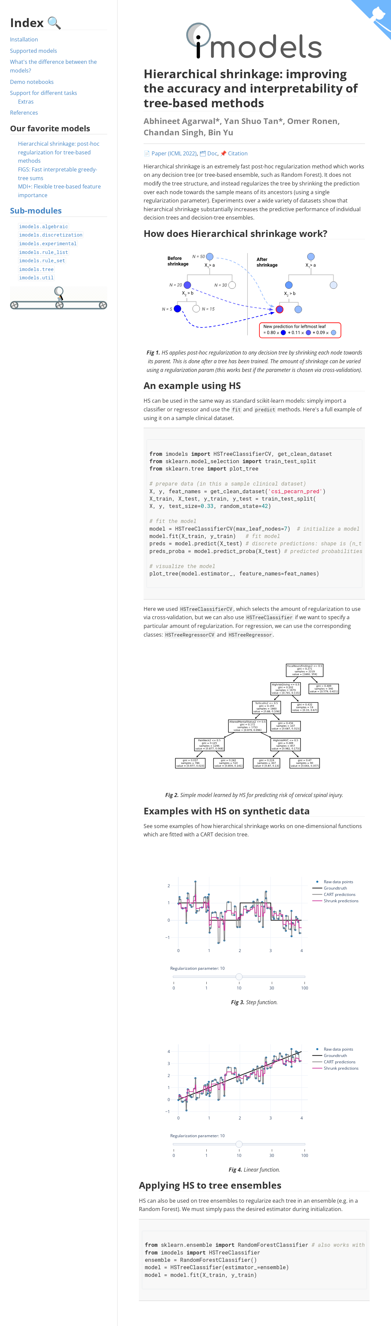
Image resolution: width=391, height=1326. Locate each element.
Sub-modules (36, 210)
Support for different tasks (43, 93)
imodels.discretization (50, 235)
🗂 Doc (208, 153)
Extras (26, 101)
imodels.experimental (48, 243)
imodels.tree (36, 269)
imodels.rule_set (42, 260)
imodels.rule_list (43, 252)
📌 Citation (234, 153)
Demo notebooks (32, 82)
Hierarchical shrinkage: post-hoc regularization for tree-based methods (59, 152)
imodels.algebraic (43, 226)
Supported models (33, 50)
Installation (24, 39)
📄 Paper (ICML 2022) (170, 153)
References (24, 112)
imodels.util (36, 277)
